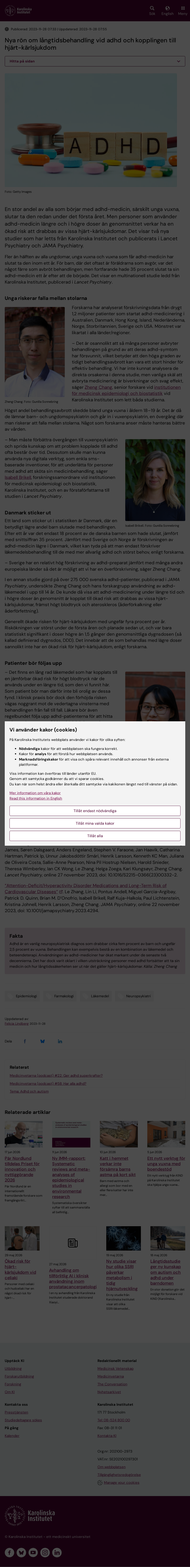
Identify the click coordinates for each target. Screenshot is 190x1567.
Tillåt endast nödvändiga (95, 810)
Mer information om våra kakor (35, 793)
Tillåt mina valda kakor (95, 823)
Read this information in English (35, 798)
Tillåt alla (95, 835)
